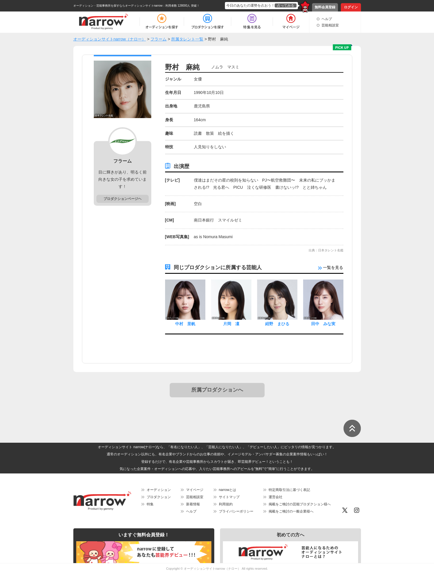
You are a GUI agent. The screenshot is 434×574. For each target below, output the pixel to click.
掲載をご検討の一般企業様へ (291, 511)
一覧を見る (330, 267)
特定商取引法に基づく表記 (289, 490)
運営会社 (275, 497)
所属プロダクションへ (217, 390)
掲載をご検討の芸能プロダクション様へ (300, 504)
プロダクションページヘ (123, 199)
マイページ (194, 490)
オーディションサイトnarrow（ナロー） (212, 568)
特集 (150, 504)
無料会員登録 (325, 7)
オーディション (159, 490)
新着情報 (193, 504)
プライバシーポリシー (236, 511)
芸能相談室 (330, 25)
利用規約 (226, 504)
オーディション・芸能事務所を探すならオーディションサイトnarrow (118, 5)
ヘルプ (327, 19)
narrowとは (227, 490)
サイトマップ (229, 497)
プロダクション (159, 497)
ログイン (351, 7)
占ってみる (285, 5)
